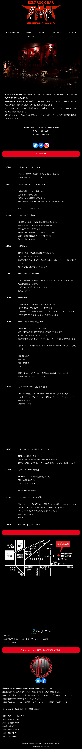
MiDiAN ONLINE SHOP (27, 490)
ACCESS (72, 32)
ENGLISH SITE (12, 32)
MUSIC (42, 32)
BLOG (31, 36)
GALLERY (56, 32)
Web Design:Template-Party (41, 746)
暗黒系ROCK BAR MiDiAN (38, 743)
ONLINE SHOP (47, 36)
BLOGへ (21, 518)
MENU (29, 32)
